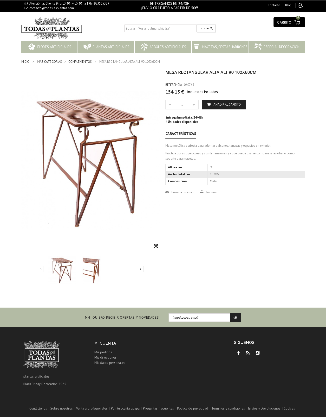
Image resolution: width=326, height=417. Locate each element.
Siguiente (140, 269)
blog (288, 5)
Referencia (173, 85)
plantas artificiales (36, 376)
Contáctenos (38, 408)
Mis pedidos (103, 352)
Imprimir (211, 192)
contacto (274, 5)
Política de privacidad (192, 408)
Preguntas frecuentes (158, 408)
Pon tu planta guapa (125, 408)
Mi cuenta (105, 343)
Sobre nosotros (61, 408)
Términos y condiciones (228, 408)
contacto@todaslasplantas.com (51, 8)
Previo (40, 269)
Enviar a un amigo (183, 192)
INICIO (25, 62)
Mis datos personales (109, 362)
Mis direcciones (105, 357)
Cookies (289, 408)
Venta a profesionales (92, 408)
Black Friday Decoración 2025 (44, 384)
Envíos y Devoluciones (264, 408)
